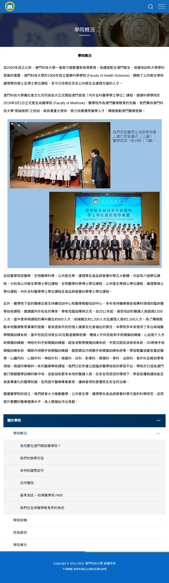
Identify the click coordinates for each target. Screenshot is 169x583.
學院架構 (20, 520)
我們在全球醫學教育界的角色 (42, 508)
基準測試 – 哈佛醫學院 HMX (41, 495)
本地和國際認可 (32, 470)
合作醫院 (27, 483)
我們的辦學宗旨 (32, 458)
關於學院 (14, 420)
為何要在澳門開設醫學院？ (40, 446)
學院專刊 (20, 545)
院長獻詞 (20, 532)
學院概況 (20, 433)
